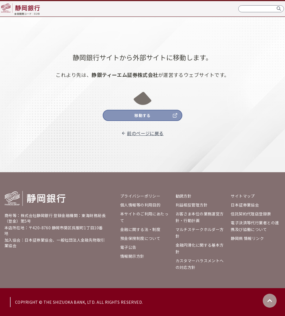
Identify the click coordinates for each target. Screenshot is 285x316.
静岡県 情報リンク (247, 238)
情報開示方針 (132, 256)
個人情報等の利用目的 (140, 205)
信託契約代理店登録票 (251, 214)
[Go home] (35, 198)
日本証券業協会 (245, 205)
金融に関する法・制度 (140, 229)
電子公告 (128, 247)
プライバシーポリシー (140, 196)
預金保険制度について (140, 238)
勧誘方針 (184, 196)
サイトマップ (243, 196)
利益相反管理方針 (192, 205)
